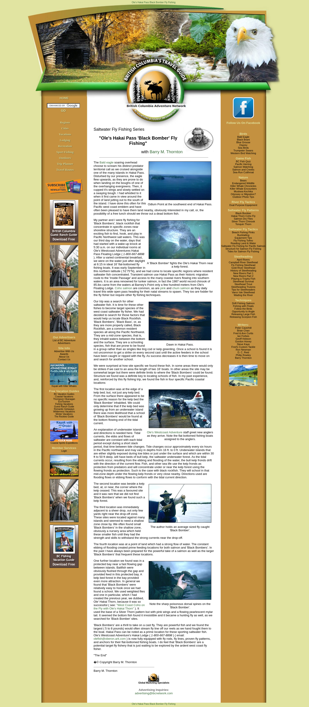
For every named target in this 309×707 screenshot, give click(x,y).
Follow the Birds (243, 308)
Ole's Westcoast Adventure (164, 432)
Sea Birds (243, 147)
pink (163, 288)
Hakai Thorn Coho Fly (243, 216)
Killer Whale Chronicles (243, 186)
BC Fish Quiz (243, 161)
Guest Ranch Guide (64, 406)
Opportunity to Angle (243, 311)
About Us (64, 356)
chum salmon (181, 288)
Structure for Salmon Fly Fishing (243, 248)
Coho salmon (123, 288)
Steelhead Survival (243, 281)
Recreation (65, 146)
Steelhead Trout (243, 284)
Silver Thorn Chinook (243, 221)
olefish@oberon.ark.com (110, 638)
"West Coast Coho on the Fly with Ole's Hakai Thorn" (119, 606)
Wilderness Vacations (64, 411)
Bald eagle (106, 162)
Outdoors (65, 158)
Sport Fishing (65, 152)
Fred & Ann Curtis (243, 333)
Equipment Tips (243, 237)
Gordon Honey (243, 341)
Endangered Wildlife (243, 183)
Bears (243, 180)
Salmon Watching (243, 166)
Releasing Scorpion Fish (243, 317)
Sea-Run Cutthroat (243, 172)
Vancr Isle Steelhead (243, 292)
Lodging (65, 140)
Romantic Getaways (64, 409)
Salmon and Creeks (243, 169)
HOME (64, 98)
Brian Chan (243, 330)
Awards (64, 354)
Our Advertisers (64, 337)
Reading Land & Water (243, 243)
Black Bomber (243, 213)
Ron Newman (243, 349)
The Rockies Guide (64, 416)
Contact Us (64, 359)
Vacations (65, 134)
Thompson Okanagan (64, 399)
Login (64, 451)
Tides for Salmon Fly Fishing (243, 251)
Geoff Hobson (243, 338)
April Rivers (243, 259)
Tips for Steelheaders (243, 289)
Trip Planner (65, 163)
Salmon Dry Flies (243, 218)
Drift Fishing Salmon (243, 303)
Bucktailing (243, 235)
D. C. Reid (243, 352)
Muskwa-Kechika (243, 191)
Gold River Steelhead (243, 267)
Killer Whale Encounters (243, 188)
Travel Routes (65, 169)
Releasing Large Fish (243, 314)
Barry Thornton (243, 357)
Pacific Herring (243, 164)
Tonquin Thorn (243, 224)
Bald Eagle (243, 136)
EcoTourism (64, 401)
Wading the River (243, 295)
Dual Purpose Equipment (243, 205)
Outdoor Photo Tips (243, 197)
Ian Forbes (243, 336)
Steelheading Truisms (243, 287)
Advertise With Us (64, 351)
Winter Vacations (64, 414)
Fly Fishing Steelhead (243, 265)
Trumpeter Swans (243, 150)
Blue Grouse (243, 142)
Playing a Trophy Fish (243, 278)
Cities (65, 128)
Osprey (243, 145)
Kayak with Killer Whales (64, 386)
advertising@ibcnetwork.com (154, 693)
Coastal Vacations (64, 396)
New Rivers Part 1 (243, 273)
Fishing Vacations (64, 404)
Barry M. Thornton (166, 152)
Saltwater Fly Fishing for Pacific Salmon (243, 246)
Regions (65, 122)
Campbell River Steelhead (243, 262)
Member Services (64, 448)
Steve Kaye (243, 344)
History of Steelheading (243, 270)
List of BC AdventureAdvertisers (64, 341)
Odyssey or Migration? (243, 194)
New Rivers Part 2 (243, 276)
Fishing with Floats (243, 306)
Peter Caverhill (243, 327)
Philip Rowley (243, 355)
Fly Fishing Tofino (243, 240)
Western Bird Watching (243, 153)
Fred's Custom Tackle (243, 347)
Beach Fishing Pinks (243, 232)
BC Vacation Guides (64, 394)
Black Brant (243, 139)
